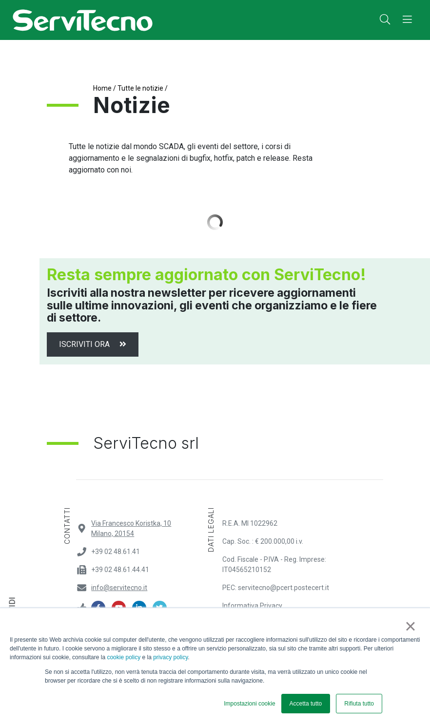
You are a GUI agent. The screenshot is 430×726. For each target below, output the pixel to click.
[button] (384, 20)
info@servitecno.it (119, 588)
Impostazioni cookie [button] (249, 703)
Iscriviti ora (92, 344)
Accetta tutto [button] (306, 703)
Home (102, 88)
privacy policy (170, 657)
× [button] (410, 626)
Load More (215, 222)
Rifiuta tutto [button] (359, 703)
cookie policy (123, 657)
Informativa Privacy (252, 606)
